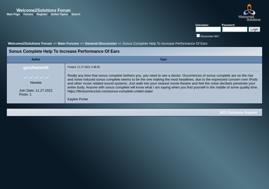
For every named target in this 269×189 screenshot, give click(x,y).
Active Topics (59, 14)
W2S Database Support (238, 112)
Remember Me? (210, 36)
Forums (28, 14)
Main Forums (68, 43)
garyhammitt (36, 67)
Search (75, 14)
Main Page (13, 14)
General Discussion (101, 43)
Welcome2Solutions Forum (30, 43)
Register (42, 14)
